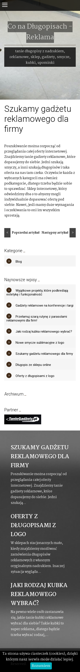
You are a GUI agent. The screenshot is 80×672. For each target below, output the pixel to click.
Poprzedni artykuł (21, 232)
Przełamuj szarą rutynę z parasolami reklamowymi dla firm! (36, 318)
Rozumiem (41, 666)
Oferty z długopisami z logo (35, 376)
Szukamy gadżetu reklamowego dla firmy (44, 354)
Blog (19, 261)
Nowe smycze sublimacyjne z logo (40, 343)
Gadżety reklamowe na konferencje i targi (44, 305)
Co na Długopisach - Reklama (40, 32)
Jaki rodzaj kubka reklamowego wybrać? (44, 331)
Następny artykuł (59, 232)
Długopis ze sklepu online (33, 365)
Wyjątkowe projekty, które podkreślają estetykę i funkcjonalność (37, 292)
